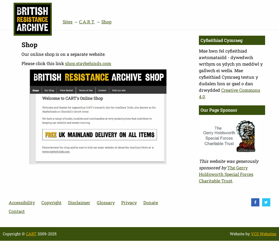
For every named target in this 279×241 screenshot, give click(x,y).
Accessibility (22, 202)
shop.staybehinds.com (88, 63)
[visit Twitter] (266, 202)
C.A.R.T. (87, 22)
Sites (67, 22)
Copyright (51, 202)
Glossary (106, 202)
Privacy (129, 202)
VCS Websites (263, 233)
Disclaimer (79, 202)
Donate (150, 202)
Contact (17, 211)
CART (31, 233)
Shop (106, 22)
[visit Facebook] (255, 202)
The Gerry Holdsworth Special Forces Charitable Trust (226, 174)
